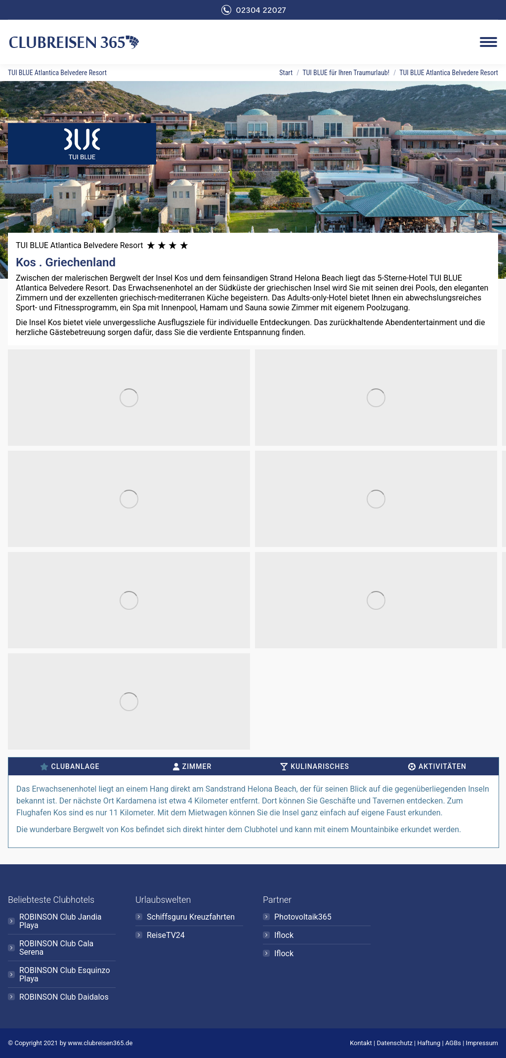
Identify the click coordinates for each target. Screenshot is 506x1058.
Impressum (482, 1043)
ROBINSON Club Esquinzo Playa (64, 974)
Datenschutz (394, 1043)
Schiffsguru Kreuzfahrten (191, 917)
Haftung (429, 1043)
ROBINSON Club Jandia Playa (60, 921)
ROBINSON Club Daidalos (64, 997)
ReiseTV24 (166, 935)
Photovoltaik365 (303, 917)
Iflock (284, 935)
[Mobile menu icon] (488, 42)
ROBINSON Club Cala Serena (56, 947)
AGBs (453, 1043)
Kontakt (361, 1043)
